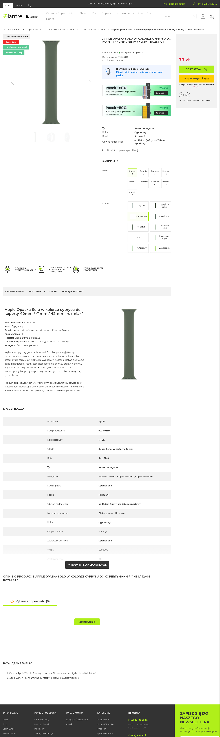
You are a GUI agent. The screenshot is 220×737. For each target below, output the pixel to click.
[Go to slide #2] (51, 137)
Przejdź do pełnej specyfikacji (123, 150)
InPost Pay (39, 729)
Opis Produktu (14, 291)
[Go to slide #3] (67, 137)
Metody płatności (42, 724)
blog (29, 5)
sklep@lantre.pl (177, 3)
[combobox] (179, 16)
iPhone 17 (101, 729)
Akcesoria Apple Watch (61, 29)
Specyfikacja (37, 291)
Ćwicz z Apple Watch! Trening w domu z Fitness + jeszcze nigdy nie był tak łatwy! (52, 673)
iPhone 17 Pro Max (105, 724)
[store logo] (20, 16)
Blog (5, 724)
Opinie (53, 291)
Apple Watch (34, 29)
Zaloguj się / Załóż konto (77, 720)
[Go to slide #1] (35, 137)
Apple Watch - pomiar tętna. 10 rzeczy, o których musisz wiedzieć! (44, 677)
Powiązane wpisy (73, 291)
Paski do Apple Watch (93, 29)
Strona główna (12, 29)
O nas (5, 720)
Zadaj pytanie (87, 621)
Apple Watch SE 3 (105, 733)
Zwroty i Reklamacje (43, 733)
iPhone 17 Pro (103, 720)
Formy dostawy (41, 720)
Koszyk (69, 724)
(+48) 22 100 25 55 (207, 3)
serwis (18, 5)
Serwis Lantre (9, 733)
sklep (8, 5)
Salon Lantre (9, 729)
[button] (203, 16)
